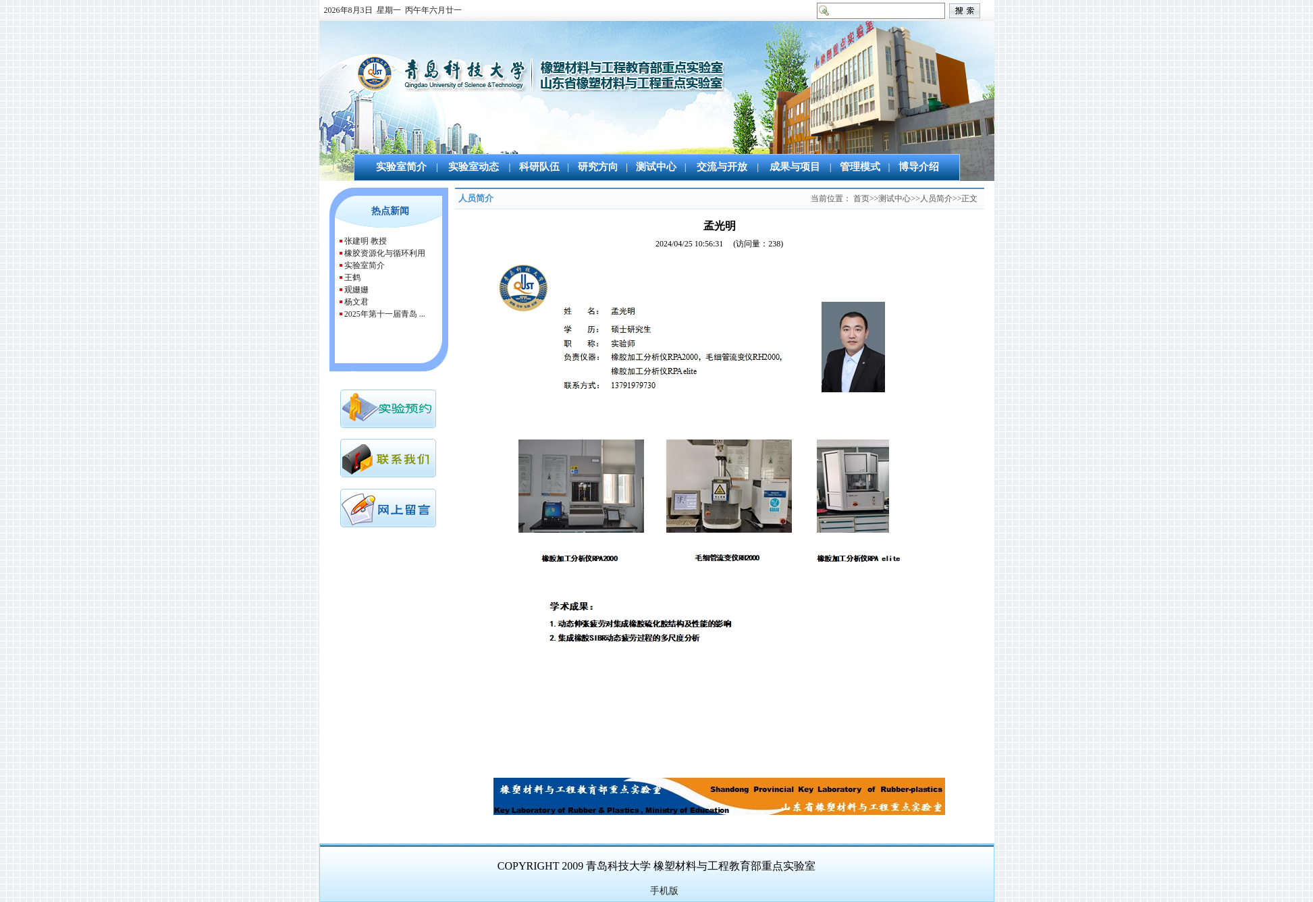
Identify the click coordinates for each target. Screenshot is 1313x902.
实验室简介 (364, 265)
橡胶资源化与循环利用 (384, 253)
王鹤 (352, 277)
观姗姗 (356, 289)
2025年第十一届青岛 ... (384, 314)
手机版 (664, 891)
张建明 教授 (365, 241)
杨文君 (356, 302)
